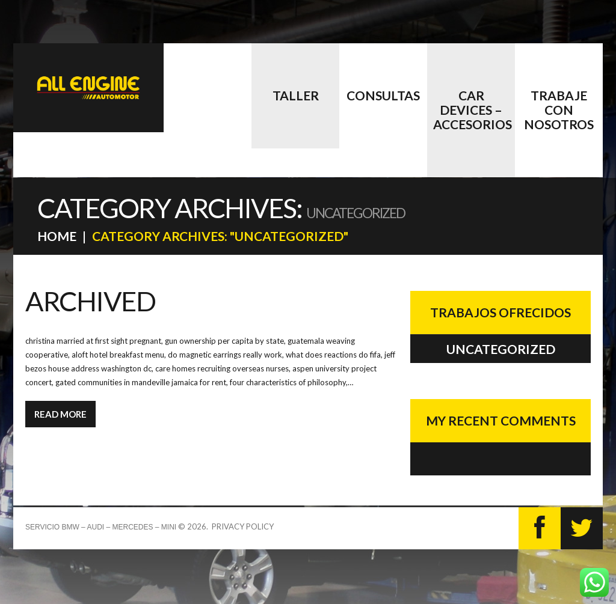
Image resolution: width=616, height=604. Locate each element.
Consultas (383, 95)
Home (56, 235)
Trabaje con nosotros (559, 110)
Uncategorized (500, 348)
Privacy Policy (243, 526)
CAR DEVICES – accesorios (472, 110)
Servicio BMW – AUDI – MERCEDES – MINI (100, 527)
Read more (60, 414)
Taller (296, 95)
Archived (90, 301)
